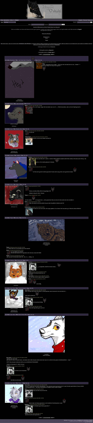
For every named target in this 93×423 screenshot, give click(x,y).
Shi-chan (80, 421)
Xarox (46, 38)
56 (5, 155)
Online (11, 20)
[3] (45, 54)
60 (5, 60)
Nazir (26, 389)
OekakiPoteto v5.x (80, 420)
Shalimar (12, 260)
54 (5, 217)
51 (5, 288)
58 (5, 129)
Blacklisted (12, 60)
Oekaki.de (53, 46)
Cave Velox (30, 275)
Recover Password (87, 20)
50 (5, 314)
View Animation (19, 100)
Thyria (46, 40)
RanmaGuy (86, 420)
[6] (49, 54)
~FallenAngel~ (28, 136)
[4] (47, 54)
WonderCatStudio (89, 421)
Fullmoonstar (28, 207)
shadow (11, 155)
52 (5, 260)
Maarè (11, 103)
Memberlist (6, 20)
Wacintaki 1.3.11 (66, 420)
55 (5, 184)
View (2, 22)
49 (5, 383)
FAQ (2, 20)
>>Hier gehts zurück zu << (46, 50)
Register (80, 20)
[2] (44, 54)
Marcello (91, 420)
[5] (48, 54)
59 (5, 103)
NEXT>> (52, 54)
